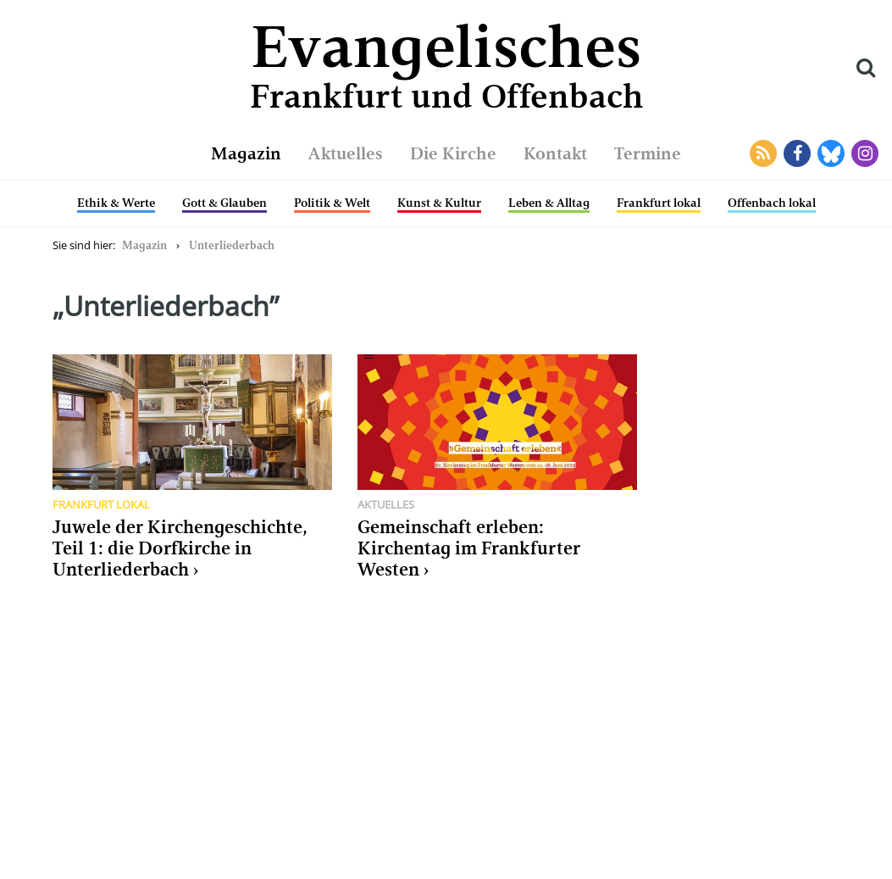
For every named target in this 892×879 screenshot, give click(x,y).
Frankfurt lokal (659, 202)
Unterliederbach (231, 245)
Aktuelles (345, 153)
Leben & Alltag (549, 202)
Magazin (246, 153)
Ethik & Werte (116, 202)
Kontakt (555, 153)
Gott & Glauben (224, 202)
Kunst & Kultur (439, 202)
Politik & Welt (332, 202)
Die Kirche (453, 153)
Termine (647, 153)
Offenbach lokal (772, 202)
